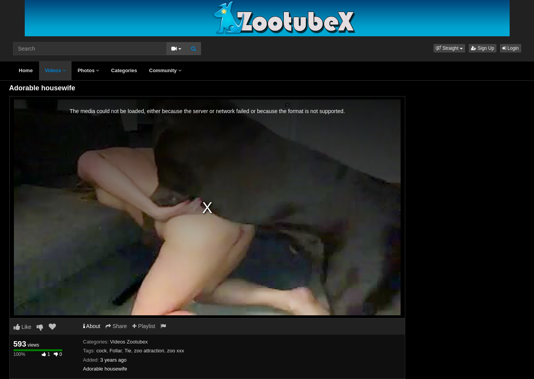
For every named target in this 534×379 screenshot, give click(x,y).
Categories (124, 70)
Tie (128, 351)
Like (23, 327)
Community (165, 70)
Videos (55, 70)
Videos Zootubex (129, 342)
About (92, 326)
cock (101, 351)
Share (116, 326)
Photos (88, 70)
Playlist (143, 326)
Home (26, 70)
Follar (115, 351)
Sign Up (482, 48)
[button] (449, 48)
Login (510, 48)
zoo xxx (175, 351)
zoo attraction (149, 351)
